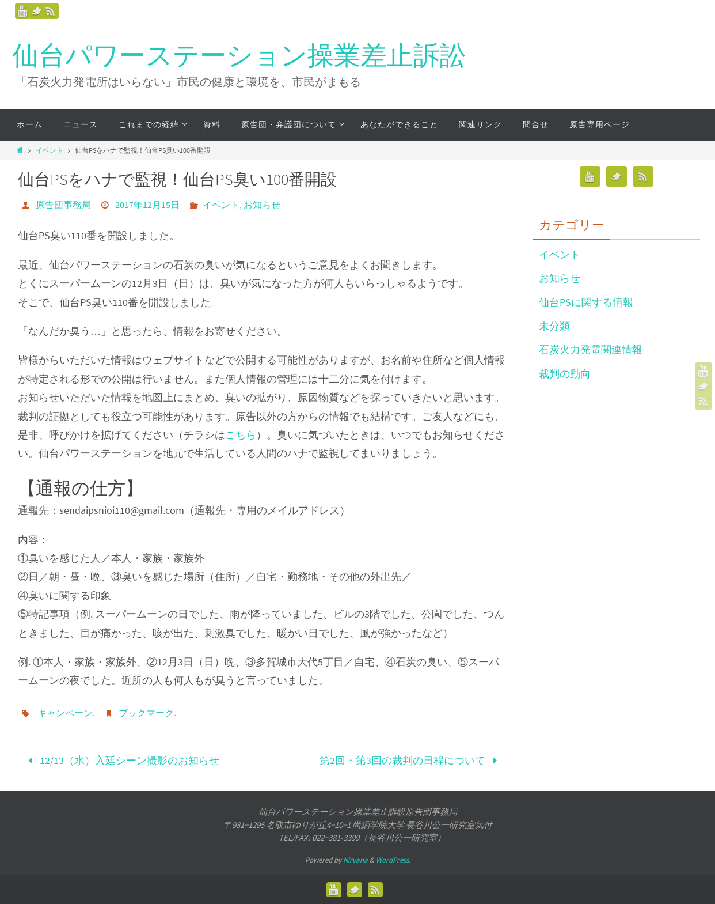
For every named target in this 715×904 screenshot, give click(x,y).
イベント (49, 150)
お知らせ (262, 204)
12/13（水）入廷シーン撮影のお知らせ (121, 760)
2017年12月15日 (147, 204)
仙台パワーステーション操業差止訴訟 (239, 56)
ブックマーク (146, 712)
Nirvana (355, 860)
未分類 (554, 325)
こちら (240, 434)
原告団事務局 (63, 204)
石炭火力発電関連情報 (590, 349)
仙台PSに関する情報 (586, 302)
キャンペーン (65, 712)
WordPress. (393, 860)
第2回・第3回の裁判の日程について (411, 760)
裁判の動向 (565, 373)
